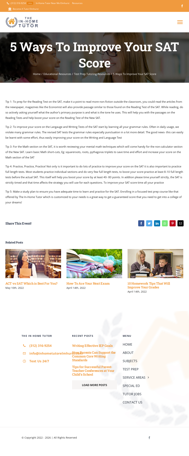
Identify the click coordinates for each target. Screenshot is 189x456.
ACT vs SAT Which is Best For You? (31, 283)
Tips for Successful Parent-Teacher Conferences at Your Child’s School (93, 370)
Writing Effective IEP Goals (92, 345)
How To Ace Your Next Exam (88, 283)
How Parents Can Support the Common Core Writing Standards (93, 356)
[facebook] (182, 5)
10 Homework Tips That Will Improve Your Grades (149, 285)
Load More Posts (94, 385)
